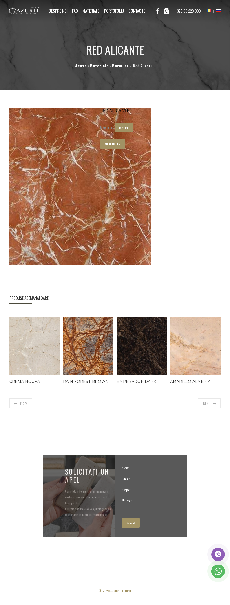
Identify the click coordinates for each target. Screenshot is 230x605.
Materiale (91, 10)
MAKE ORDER (112, 143)
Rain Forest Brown (86, 381)
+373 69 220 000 (188, 11)
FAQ (75, 10)
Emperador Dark (136, 381)
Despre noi (58, 10)
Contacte (136, 10)
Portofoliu (114, 10)
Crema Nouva (24, 381)
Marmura (121, 66)
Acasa (81, 66)
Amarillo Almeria (190, 381)
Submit (130, 522)
